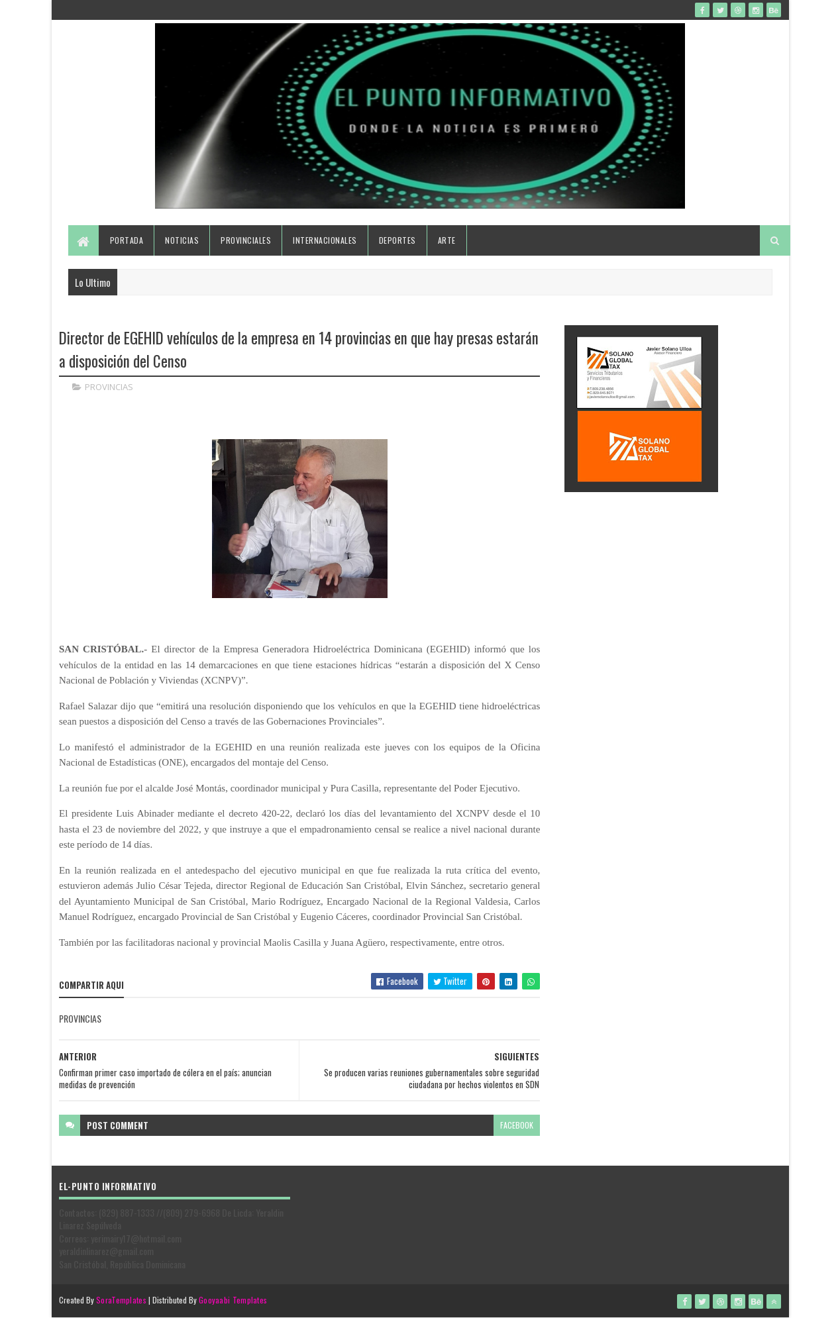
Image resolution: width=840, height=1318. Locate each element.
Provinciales (246, 240)
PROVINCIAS (109, 387)
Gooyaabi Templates (233, 1299)
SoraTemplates (121, 1299)
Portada (127, 240)
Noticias (182, 240)
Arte (447, 240)
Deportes (397, 240)
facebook (516, 1125)
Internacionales (325, 240)
